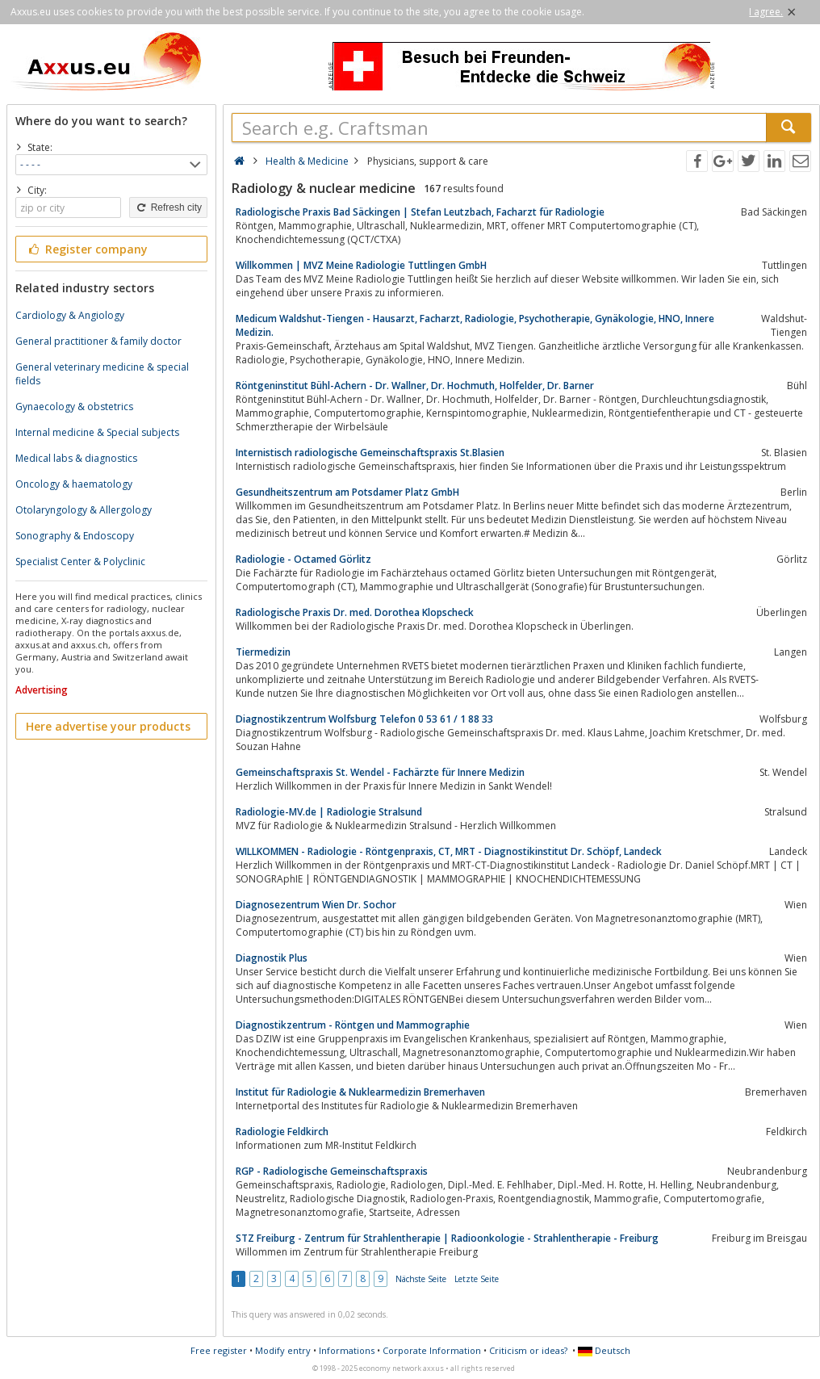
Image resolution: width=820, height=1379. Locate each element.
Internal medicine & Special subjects (97, 432)
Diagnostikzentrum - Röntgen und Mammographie (353, 1025)
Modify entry (283, 1350)
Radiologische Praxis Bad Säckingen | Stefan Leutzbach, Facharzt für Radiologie (420, 212)
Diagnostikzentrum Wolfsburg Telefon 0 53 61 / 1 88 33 (364, 719)
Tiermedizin (263, 652)
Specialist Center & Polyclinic (80, 561)
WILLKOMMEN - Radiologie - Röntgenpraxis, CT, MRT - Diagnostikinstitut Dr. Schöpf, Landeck (449, 851)
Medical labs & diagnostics (76, 458)
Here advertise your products (108, 726)
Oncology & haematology (73, 484)
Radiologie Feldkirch (282, 1131)
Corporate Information (432, 1350)
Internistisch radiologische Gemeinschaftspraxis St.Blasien (370, 452)
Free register (218, 1350)
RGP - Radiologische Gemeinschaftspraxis (332, 1171)
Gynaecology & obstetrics (74, 406)
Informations (346, 1350)
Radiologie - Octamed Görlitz (303, 559)
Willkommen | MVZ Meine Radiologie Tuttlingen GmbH (361, 265)
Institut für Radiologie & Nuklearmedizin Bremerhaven (360, 1092)
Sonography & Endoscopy (74, 536)
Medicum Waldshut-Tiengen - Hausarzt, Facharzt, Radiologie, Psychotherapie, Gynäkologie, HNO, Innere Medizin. (475, 325)
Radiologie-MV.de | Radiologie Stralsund (329, 812)
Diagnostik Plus (272, 958)
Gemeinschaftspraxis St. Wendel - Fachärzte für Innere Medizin (380, 772)
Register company (87, 249)
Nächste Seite (420, 1279)
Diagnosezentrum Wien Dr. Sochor (316, 905)
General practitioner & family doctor (98, 341)
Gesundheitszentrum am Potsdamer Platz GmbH (347, 492)
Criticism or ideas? (528, 1350)
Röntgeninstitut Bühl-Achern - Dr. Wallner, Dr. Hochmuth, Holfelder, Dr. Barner (415, 385)
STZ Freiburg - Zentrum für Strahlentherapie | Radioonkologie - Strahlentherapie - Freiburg (447, 1238)
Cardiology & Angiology (69, 315)
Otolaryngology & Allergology (83, 510)
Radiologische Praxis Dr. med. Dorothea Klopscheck (355, 612)
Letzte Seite (476, 1279)
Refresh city (168, 207)
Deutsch (604, 1350)
